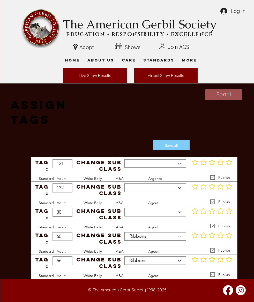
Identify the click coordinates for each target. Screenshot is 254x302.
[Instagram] (241, 290)
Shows (132, 47)
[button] (189, 60)
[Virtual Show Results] (166, 75)
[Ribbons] (155, 163)
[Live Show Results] (95, 75)
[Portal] (223, 94)
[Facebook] (228, 290)
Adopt (86, 47)
